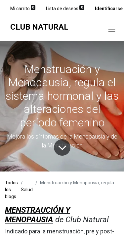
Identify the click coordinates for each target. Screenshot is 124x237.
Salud (27, 189)
